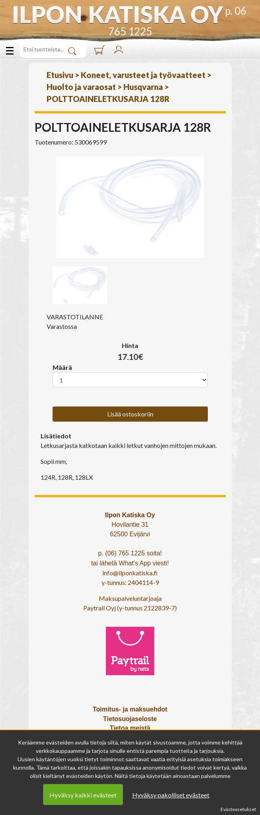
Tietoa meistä (130, 728)
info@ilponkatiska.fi (130, 573)
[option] (130, 207)
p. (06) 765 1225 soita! (130, 553)
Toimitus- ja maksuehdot (130, 709)
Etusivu (60, 75)
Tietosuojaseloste (130, 718)
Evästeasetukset (238, 809)
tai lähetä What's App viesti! (130, 563)
